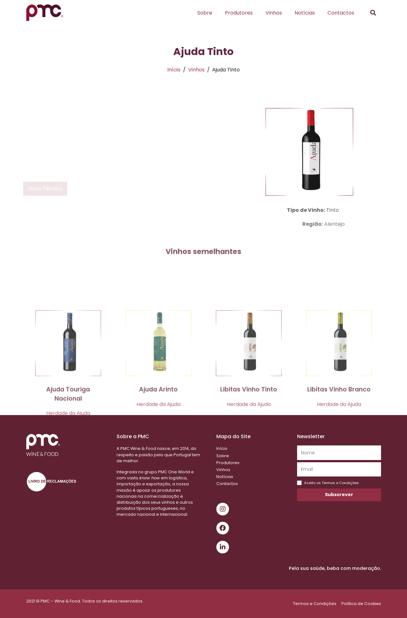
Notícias (305, 12)
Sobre (204, 12)
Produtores (239, 12)
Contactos (341, 12)
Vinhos (273, 12)
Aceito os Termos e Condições (331, 482)
